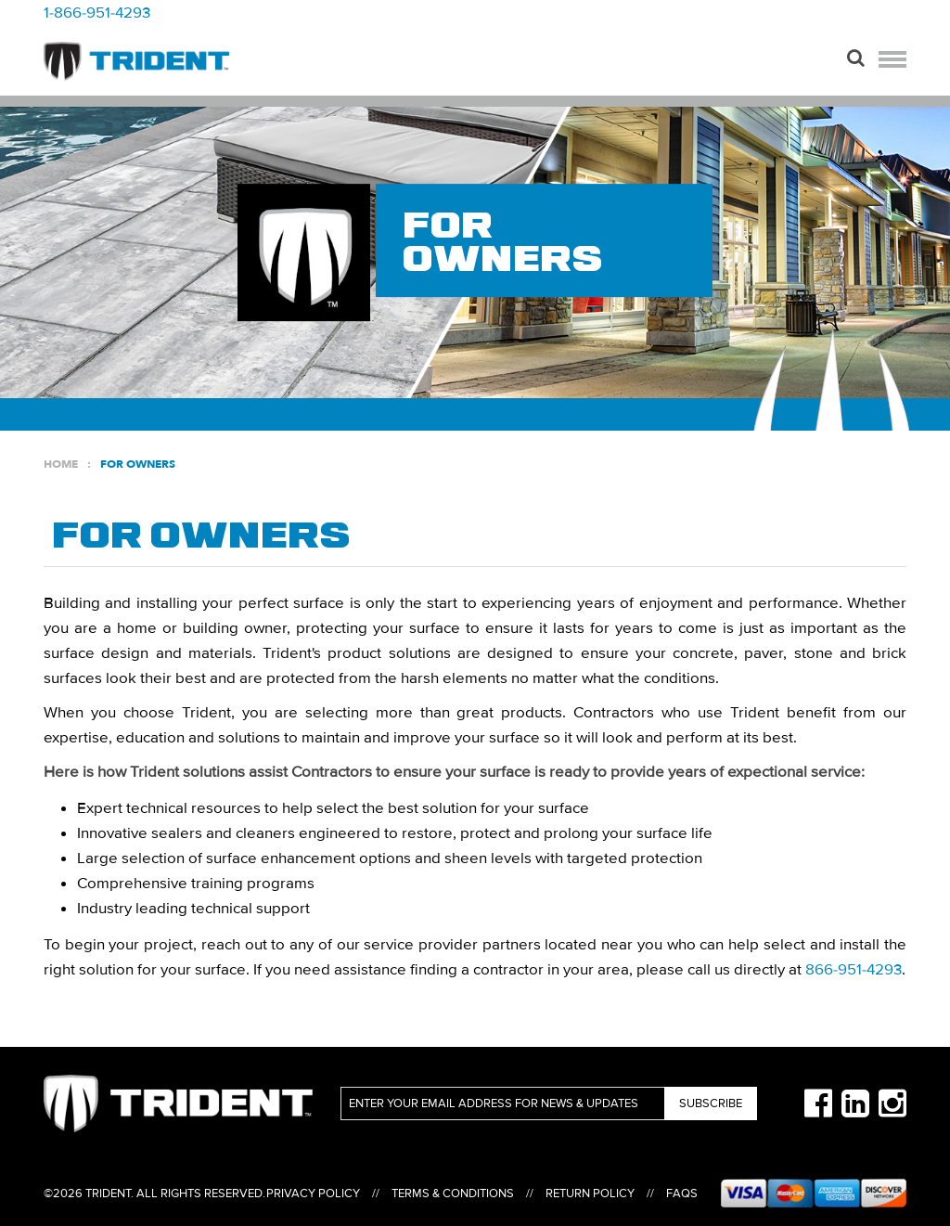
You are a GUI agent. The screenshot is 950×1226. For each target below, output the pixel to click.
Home (61, 464)
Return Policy (590, 1193)
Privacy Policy (313, 1193)
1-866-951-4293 (97, 12)
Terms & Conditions (453, 1193)
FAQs (682, 1193)
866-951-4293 (853, 969)
